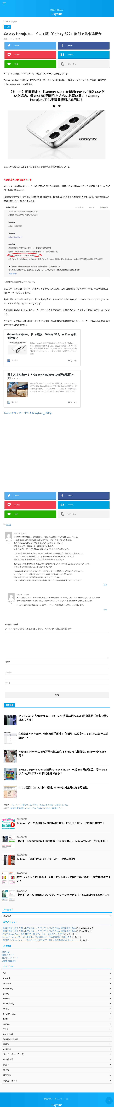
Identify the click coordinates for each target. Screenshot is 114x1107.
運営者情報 (48, 1102)
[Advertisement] (57, 453)
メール (8, 672)
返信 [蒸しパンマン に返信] (105, 585)
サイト (7, 683)
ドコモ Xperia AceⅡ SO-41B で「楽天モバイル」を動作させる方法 (33, 934)
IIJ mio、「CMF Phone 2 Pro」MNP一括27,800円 (46, 859)
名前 (7, 662)
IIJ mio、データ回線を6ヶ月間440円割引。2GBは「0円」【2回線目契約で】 (61, 823)
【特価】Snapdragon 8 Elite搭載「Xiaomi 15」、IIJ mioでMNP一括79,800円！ (63, 841)
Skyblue (57, 14)
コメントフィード (10, 958)
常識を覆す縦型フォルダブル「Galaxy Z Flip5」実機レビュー (37, 808)
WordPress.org (8, 961)
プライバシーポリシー (62, 1102)
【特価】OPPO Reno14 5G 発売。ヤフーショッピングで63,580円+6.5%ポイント (63, 894)
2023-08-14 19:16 (23, 594)
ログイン (6, 952)
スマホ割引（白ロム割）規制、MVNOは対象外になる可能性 (53, 787)
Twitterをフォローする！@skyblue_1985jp (28, 413)
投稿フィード (8, 955)
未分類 (8, 525)
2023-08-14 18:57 (20, 534)
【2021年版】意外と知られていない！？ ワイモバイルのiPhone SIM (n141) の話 (39, 928)
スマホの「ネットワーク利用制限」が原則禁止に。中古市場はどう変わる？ (36, 937)
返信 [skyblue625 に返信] (105, 610)
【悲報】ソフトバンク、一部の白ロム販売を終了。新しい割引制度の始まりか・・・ (41, 940)
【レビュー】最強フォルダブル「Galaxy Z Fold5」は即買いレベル (39, 805)
